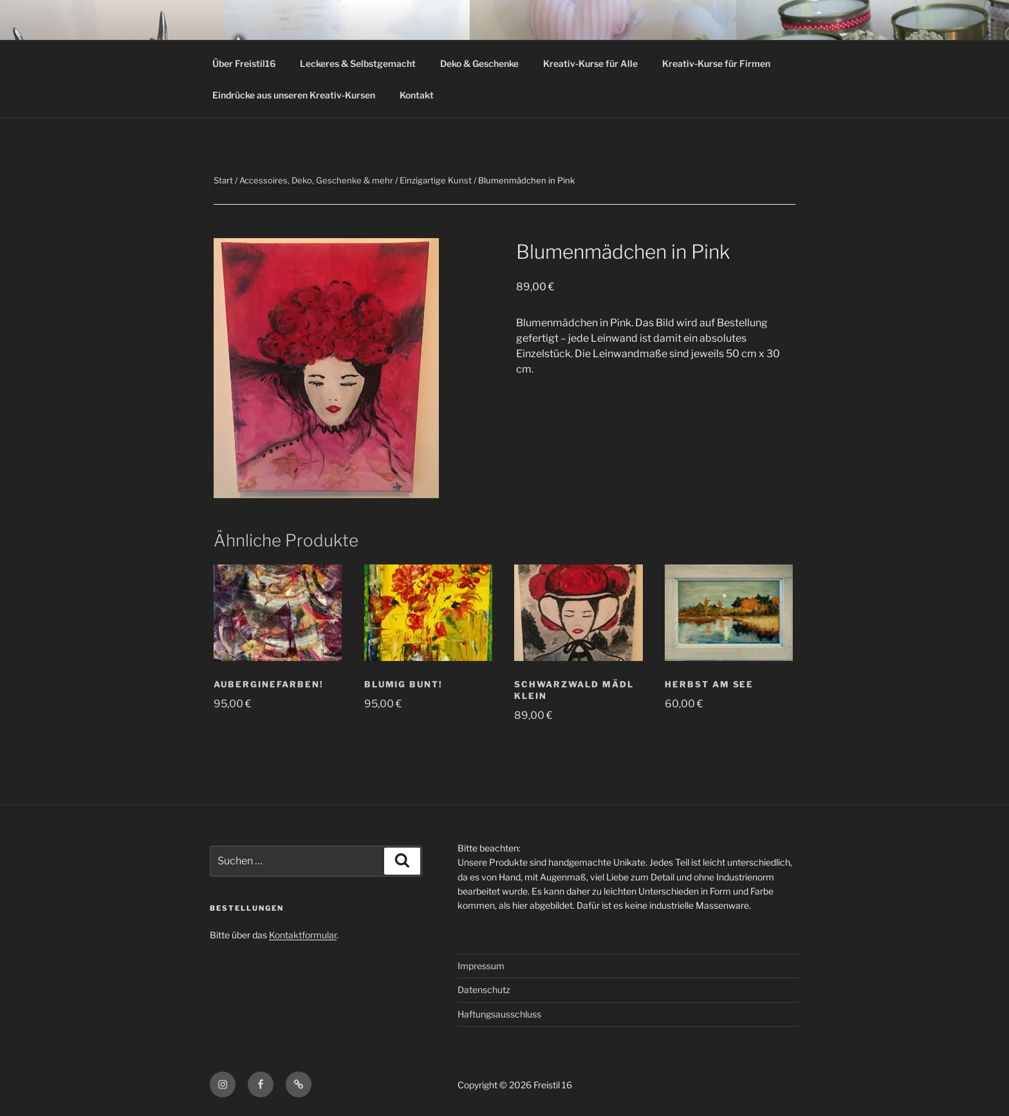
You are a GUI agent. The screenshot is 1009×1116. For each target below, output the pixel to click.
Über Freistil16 (243, 63)
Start (223, 180)
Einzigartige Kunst (436, 180)
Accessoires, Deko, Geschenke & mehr (316, 180)
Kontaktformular (303, 934)
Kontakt (417, 94)
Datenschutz (484, 989)
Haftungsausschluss (499, 1014)
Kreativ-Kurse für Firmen (716, 63)
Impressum (481, 965)
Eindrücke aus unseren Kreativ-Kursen (293, 94)
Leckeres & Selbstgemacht (358, 63)
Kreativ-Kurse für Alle (590, 63)
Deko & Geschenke (479, 63)
